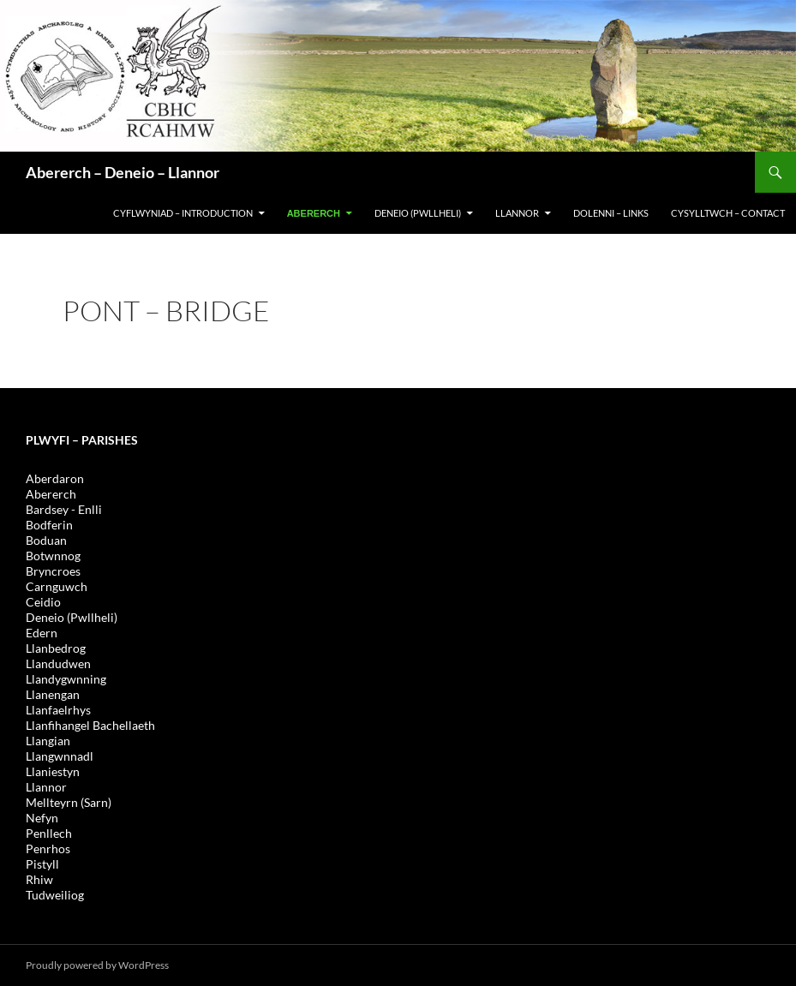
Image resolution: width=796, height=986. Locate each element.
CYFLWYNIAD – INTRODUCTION (183, 212)
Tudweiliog (55, 894)
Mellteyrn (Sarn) (68, 802)
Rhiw (39, 879)
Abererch (313, 213)
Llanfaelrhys (58, 709)
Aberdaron (55, 478)
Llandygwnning (66, 679)
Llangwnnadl (59, 756)
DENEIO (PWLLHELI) (417, 212)
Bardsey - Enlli (64, 509)
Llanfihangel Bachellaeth (90, 725)
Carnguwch (56, 586)
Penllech (49, 833)
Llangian (48, 740)
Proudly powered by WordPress (97, 965)
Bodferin (49, 524)
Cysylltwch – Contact (728, 212)
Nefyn (42, 817)
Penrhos (48, 848)
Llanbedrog (56, 648)
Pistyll (42, 864)
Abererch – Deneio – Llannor (122, 172)
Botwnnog (53, 555)
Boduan (46, 540)
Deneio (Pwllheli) (71, 617)
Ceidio (43, 602)
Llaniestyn (53, 771)
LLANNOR (517, 212)
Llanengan (53, 694)
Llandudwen (58, 663)
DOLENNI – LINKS (611, 212)
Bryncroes (53, 571)
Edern (41, 632)
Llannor (46, 787)
